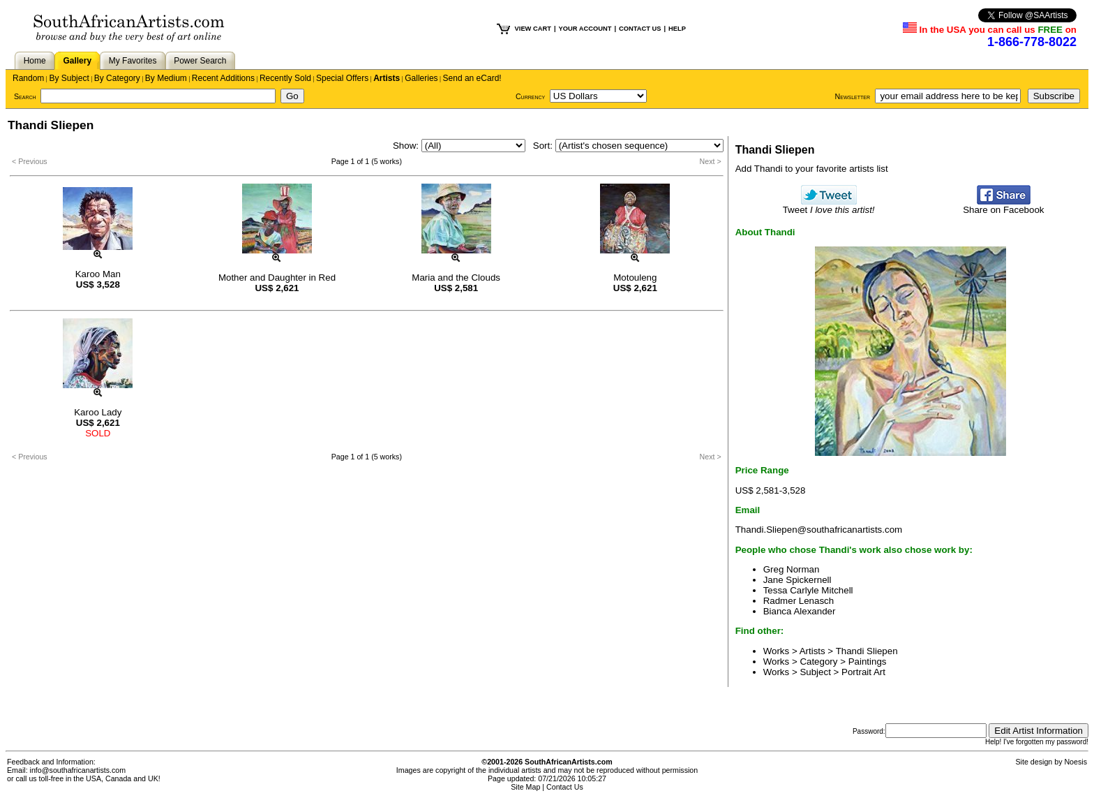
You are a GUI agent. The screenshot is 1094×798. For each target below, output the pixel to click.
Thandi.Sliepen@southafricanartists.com (818, 529)
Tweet (829, 205)
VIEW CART (533, 28)
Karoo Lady (97, 412)
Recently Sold (285, 78)
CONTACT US (640, 28)
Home (35, 61)
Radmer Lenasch (798, 601)
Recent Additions (223, 78)
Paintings (867, 661)
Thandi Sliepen (867, 651)
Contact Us (564, 787)
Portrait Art (863, 672)
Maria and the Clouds (456, 277)
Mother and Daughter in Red (277, 277)
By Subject (69, 78)
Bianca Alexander (799, 611)
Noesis (1075, 762)
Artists (386, 78)
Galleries (421, 78)
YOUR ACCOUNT (585, 28)
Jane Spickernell (797, 580)
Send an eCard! (472, 78)
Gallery (77, 61)
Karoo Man (98, 274)
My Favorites (133, 61)
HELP (677, 28)
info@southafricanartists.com (78, 770)
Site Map (525, 787)
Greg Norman (791, 569)
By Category (117, 78)
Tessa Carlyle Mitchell (808, 590)
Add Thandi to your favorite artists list (811, 168)
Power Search (200, 61)
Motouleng (635, 277)
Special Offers (342, 78)
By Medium (166, 78)
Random (28, 78)
